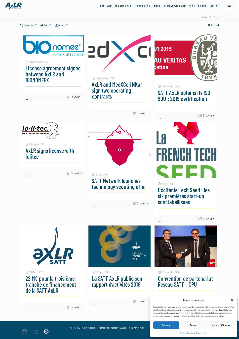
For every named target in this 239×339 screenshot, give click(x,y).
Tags (46, 25)
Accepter (166, 325)
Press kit (217, 17)
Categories (28, 25)
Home (204, 17)
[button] (232, 300)
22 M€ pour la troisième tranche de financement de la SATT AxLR (51, 284)
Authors (61, 25)
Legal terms (126, 327)
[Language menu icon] (230, 6)
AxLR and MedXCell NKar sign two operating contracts (117, 90)
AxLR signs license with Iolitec (50, 153)
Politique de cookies (187, 333)
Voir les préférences (221, 325)
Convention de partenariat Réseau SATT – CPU (185, 281)
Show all (213, 25)
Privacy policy (201, 333)
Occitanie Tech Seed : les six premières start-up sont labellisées (184, 195)
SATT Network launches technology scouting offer (119, 183)
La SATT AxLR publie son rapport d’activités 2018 (117, 281)
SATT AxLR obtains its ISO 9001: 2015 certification (184, 95)
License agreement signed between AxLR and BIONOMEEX (53, 74)
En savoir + (76, 97)
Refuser (193, 325)
